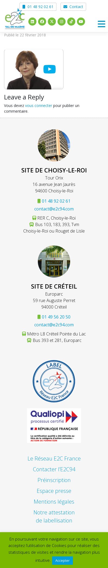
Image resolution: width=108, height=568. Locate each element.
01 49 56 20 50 (56, 317)
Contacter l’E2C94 (54, 469)
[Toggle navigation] (101, 24)
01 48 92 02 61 (37, 6)
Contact (73, 6)
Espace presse (54, 490)
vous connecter (38, 105)
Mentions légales (54, 501)
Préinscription (54, 480)
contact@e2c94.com (54, 209)
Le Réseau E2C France (54, 458)
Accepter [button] (62, 560)
